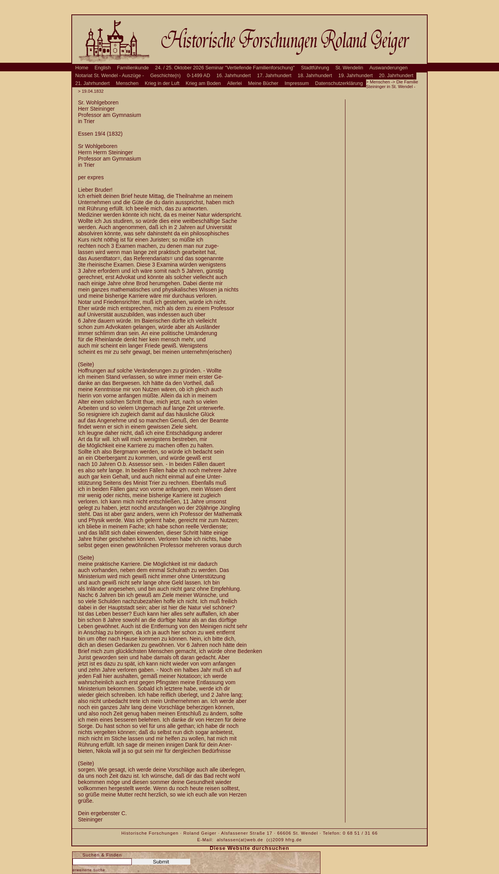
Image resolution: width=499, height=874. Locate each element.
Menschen (127, 83)
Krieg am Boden (203, 83)
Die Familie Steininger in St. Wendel (392, 84)
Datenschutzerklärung (339, 83)
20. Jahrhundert (396, 75)
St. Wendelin (349, 68)
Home (81, 68)
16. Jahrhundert (233, 75)
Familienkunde (133, 68)
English (103, 68)
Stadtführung (315, 68)
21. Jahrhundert (92, 83)
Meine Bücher (263, 83)
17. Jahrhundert (274, 75)
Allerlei (234, 83)
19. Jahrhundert (355, 75)
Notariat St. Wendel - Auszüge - (109, 75)
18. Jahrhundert (315, 75)
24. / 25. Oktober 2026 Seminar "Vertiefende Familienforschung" (225, 68)
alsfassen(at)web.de (240, 839)
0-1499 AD (199, 75)
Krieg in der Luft (162, 83)
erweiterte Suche (89, 870)
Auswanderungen (388, 68)
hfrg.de (293, 839)
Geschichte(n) (165, 75)
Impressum (297, 83)
